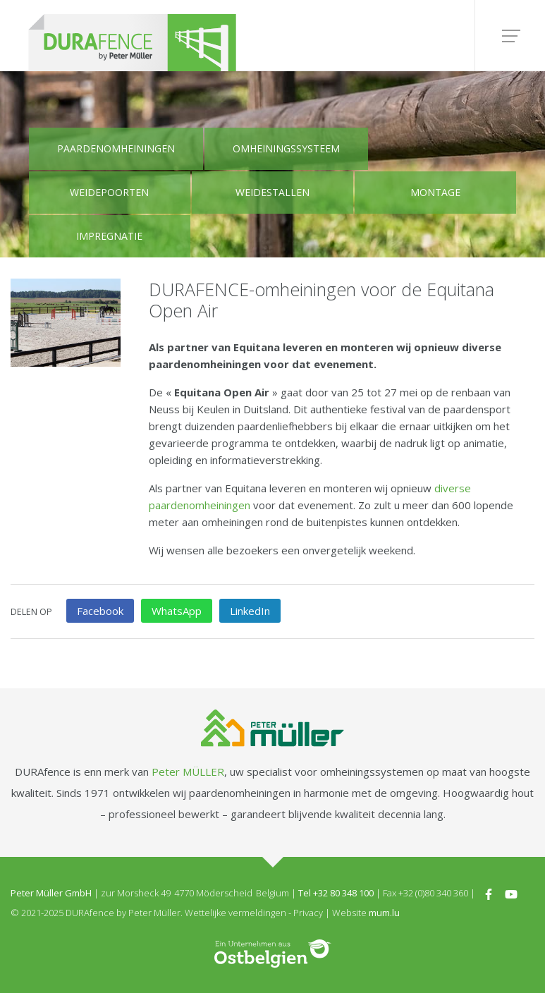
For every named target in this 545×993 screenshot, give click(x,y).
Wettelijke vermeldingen (235, 912)
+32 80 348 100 (343, 893)
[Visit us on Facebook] (488, 893)
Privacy (308, 912)
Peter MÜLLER (188, 771)
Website (349, 912)
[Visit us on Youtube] (511, 893)
